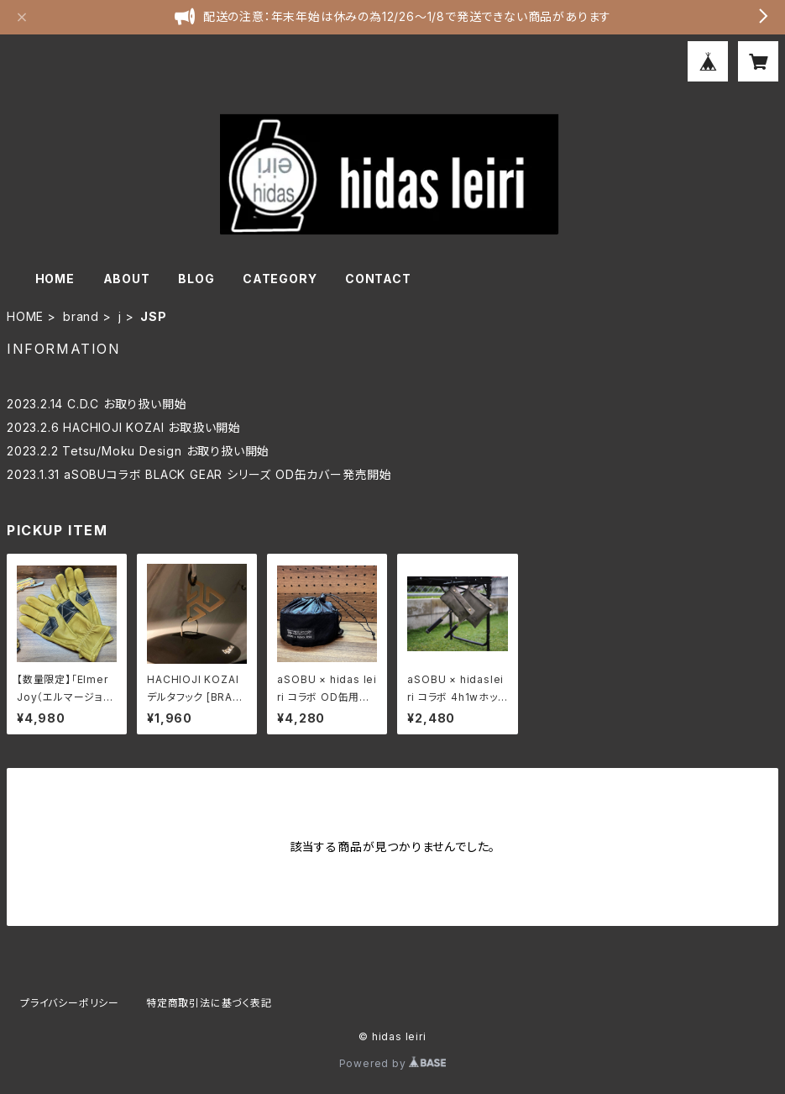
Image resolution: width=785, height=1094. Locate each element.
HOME (55, 278)
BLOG (196, 278)
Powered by (393, 1063)
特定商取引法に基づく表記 (209, 1003)
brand (81, 316)
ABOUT (126, 278)
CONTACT (378, 278)
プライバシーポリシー (69, 1003)
